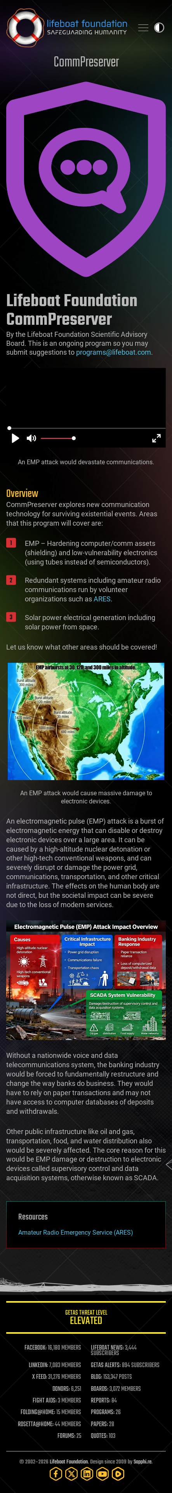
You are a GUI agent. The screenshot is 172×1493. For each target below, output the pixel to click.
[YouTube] (102, 1474)
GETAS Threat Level (86, 1318)
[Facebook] (56, 1474)
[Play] (15, 438)
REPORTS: (100, 1401)
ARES (102, 599)
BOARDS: (99, 1389)
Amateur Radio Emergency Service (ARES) (75, 1232)
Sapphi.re (142, 1462)
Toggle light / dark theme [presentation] (159, 28)
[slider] (86, 428)
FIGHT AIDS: (45, 1401)
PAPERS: (99, 1425)
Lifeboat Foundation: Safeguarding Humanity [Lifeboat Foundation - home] (66, 27)
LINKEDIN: (38, 1366)
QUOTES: (99, 1436)
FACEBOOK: (35, 1348)
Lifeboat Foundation (69, 1462)
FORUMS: (66, 1436)
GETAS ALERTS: (106, 1366)
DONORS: (61, 1389)
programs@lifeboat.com (113, 352)
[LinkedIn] (87, 1474)
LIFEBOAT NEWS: (107, 1348)
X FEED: (39, 1377)
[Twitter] (71, 1474)
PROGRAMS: (103, 1413)
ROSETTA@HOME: (36, 1425)
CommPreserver (86, 63)
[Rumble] (118, 1474)
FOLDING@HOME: (38, 1413)
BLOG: (96, 1377)
